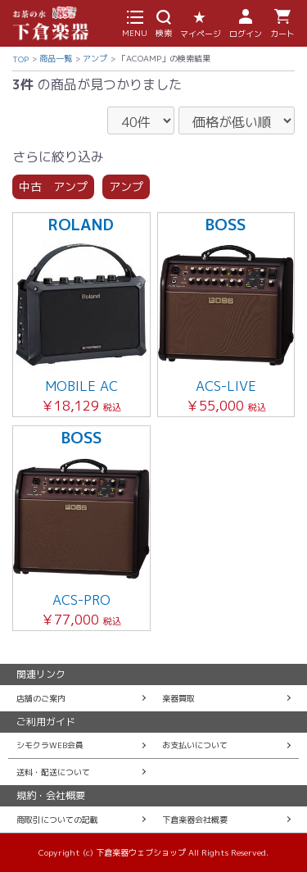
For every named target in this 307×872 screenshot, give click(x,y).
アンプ (95, 58)
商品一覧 (55, 58)
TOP (20, 59)
